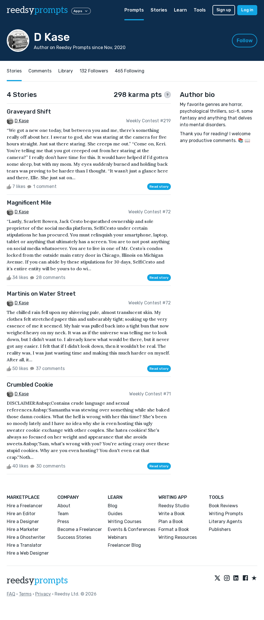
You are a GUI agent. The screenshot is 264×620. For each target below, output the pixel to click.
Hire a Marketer (23, 529)
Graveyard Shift (29, 111)
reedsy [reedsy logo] (37, 10)
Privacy (43, 594)
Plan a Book (170, 521)
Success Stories (74, 537)
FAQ (11, 594)
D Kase (22, 120)
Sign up (223, 10)
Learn (180, 10)
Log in (247, 10)
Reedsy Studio (173, 505)
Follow (245, 40)
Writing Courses (124, 521)
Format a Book (173, 529)
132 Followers (94, 71)
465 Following (129, 71)
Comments (40, 71)
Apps (81, 11)
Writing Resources (177, 537)
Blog (112, 505)
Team (63, 513)
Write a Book (171, 513)
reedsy (37, 580)
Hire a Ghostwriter (26, 537)
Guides (115, 513)
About (63, 505)
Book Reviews (223, 505)
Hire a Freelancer (24, 505)
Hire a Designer (23, 521)
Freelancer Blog (124, 545)
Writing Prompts (226, 513)
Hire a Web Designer (28, 553)
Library (65, 71)
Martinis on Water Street (41, 293)
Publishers (220, 529)
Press (63, 521)
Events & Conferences (131, 529)
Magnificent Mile (29, 202)
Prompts (134, 10)
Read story (159, 187)
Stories (159, 10)
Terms (25, 594)
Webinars (117, 537)
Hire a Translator (24, 545)
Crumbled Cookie (30, 384)
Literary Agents (225, 521)
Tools (200, 10)
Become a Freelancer (79, 529)
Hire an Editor (21, 513)
